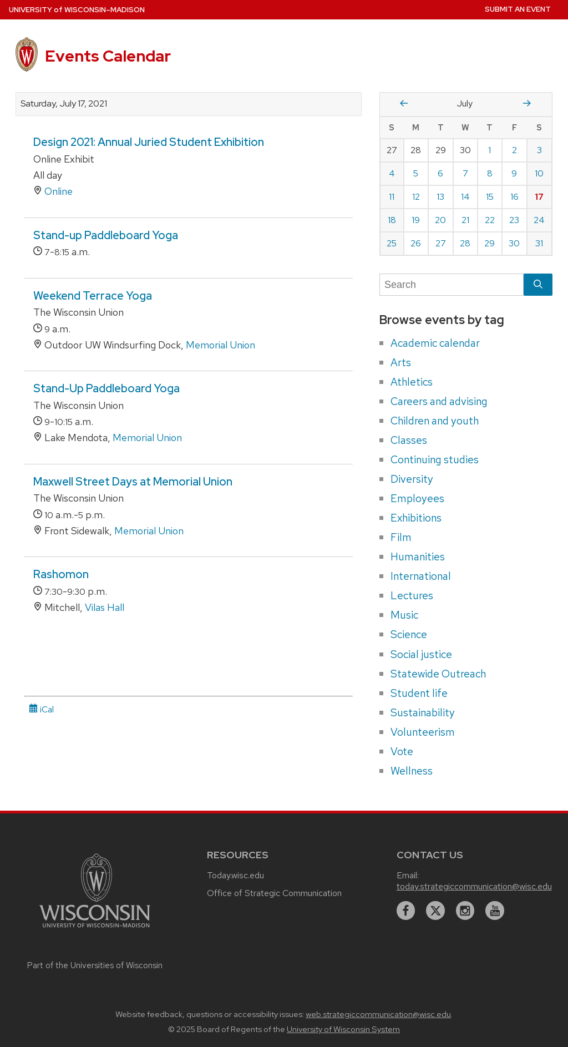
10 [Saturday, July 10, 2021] (539, 173)
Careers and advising (439, 401)
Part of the (95, 965)
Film (401, 537)
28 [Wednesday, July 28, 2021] (465, 243)
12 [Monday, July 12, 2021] (416, 197)
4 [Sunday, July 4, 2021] (392, 173)
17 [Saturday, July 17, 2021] (539, 197)
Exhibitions (416, 517)
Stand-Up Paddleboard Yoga (106, 388)
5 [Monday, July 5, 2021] (415, 173)
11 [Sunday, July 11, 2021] (391, 197)
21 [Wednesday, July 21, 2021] (465, 220)
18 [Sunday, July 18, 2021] (392, 220)
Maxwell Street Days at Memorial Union (132, 481)
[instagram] (465, 910)
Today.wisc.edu (235, 875)
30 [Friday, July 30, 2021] (514, 243)
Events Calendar (108, 56)
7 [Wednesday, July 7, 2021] (465, 173)
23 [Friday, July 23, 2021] (514, 220)
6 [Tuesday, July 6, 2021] (440, 173)
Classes (408, 440)
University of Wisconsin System (343, 1029)
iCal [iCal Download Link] (41, 709)
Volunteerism (422, 732)
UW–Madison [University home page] (77, 9)
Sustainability (422, 712)
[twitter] (435, 910)
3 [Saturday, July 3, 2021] (539, 150)
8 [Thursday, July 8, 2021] (490, 173)
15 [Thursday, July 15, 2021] (490, 197)
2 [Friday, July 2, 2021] (514, 150)
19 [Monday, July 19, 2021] (416, 220)
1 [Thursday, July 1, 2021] (489, 150)
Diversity (411, 479)
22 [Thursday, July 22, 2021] (490, 220)
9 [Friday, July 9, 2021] (514, 173)
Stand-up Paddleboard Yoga (105, 235)
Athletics (411, 382)
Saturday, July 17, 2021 (64, 104)
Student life (419, 693)
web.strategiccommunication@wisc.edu (378, 1014)
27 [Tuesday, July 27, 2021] (440, 243)
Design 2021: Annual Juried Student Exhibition (148, 142)
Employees (417, 498)
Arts (400, 362)
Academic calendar (435, 343)
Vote (401, 751)
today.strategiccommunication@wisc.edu (474, 886)
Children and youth (434, 420)
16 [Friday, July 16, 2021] (514, 197)
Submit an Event (518, 9)
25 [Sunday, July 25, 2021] (392, 243)
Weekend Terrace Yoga (92, 296)
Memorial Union (220, 344)
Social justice (421, 654)
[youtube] (494, 910)
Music (404, 615)
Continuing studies (434, 459)
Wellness (411, 770)
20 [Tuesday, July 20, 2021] (440, 220)
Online (58, 191)
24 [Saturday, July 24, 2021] (539, 220)
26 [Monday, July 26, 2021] (415, 243)
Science (408, 634)
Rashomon (61, 574)
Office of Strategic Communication (274, 893)
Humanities (417, 556)
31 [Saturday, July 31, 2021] (539, 243)
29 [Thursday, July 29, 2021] (489, 243)
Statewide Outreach (438, 673)
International (420, 576)
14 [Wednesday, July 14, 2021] (465, 197)
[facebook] (406, 910)
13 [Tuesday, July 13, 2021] (440, 197)
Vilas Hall (104, 607)
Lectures (411, 595)
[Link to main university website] (94, 929)
